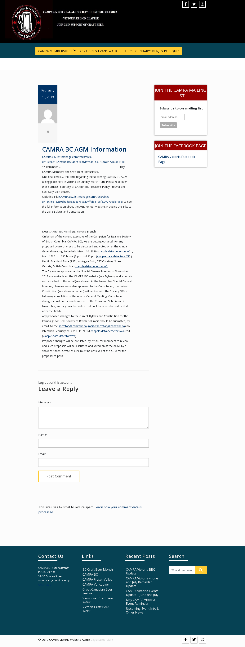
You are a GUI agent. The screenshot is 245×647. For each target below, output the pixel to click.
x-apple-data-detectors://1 (113, 256)
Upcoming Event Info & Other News (142, 610)
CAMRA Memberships (57, 51)
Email (42, 454)
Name (42, 435)
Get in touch (45, 584)
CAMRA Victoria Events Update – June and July (142, 593)
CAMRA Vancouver (95, 584)
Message (44, 402)
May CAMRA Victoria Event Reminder (140, 602)
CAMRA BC (90, 574)
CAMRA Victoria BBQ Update (140, 571)
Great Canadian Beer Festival (97, 591)
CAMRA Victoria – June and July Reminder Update (142, 582)
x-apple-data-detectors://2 (91, 266)
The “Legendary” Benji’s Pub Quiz (151, 51)
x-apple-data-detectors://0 (114, 251)
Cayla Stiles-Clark (102, 639)
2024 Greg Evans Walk (98, 51)
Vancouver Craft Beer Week (98, 600)
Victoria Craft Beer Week (95, 609)
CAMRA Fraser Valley (97, 579)
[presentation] (67, 492)
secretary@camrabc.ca (73, 326)
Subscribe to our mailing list (181, 108)
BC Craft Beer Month (97, 569)
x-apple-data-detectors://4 (107, 331)
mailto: (92, 326)
